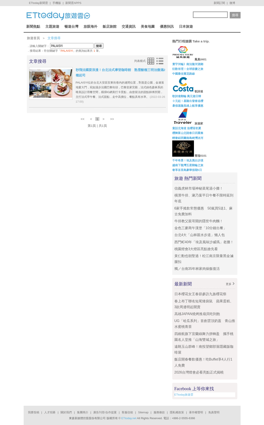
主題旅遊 (52, 26)
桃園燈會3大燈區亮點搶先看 (196, 249)
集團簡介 (82, 412)
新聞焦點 (33, 26)
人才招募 (50, 412)
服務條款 (159, 412)
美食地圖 (148, 26)
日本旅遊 (186, 26)
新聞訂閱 (219, 3)
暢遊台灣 (71, 26)
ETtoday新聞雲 (38, 3)
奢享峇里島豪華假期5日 (187, 170)
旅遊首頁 (33, 38)
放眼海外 (90, 26)
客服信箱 (127, 412)
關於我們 (66, 412)
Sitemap (143, 412)
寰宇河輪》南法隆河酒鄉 (187, 64)
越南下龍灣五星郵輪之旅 (187, 165)
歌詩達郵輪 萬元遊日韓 (186, 96)
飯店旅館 (109, 26)
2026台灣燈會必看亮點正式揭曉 (199, 372)
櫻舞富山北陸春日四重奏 (187, 133)
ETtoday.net (128, 418)
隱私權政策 (177, 412)
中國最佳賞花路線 (183, 73)
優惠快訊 (167, 26)
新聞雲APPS (73, 3)
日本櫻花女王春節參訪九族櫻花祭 (200, 294)
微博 (232, 3)
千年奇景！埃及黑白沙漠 (187, 160)
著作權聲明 (196, 412)
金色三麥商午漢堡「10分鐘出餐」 (200, 228)
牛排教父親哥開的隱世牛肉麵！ (198, 221)
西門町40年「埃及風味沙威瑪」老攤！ (204, 242)
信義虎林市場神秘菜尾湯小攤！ (198, 188)
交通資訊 (129, 26)
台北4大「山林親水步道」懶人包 (199, 235)
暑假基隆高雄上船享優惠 (187, 105)
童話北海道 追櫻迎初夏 (186, 128)
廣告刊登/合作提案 (105, 412)
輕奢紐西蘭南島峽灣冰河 (187, 138)
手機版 (56, 3)
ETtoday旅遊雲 (183, 394)
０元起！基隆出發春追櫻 (187, 101)
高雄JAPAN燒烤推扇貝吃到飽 (197, 314)
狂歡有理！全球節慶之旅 (187, 69)
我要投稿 (33, 412)
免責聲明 (214, 412)
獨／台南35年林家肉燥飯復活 (197, 268)
